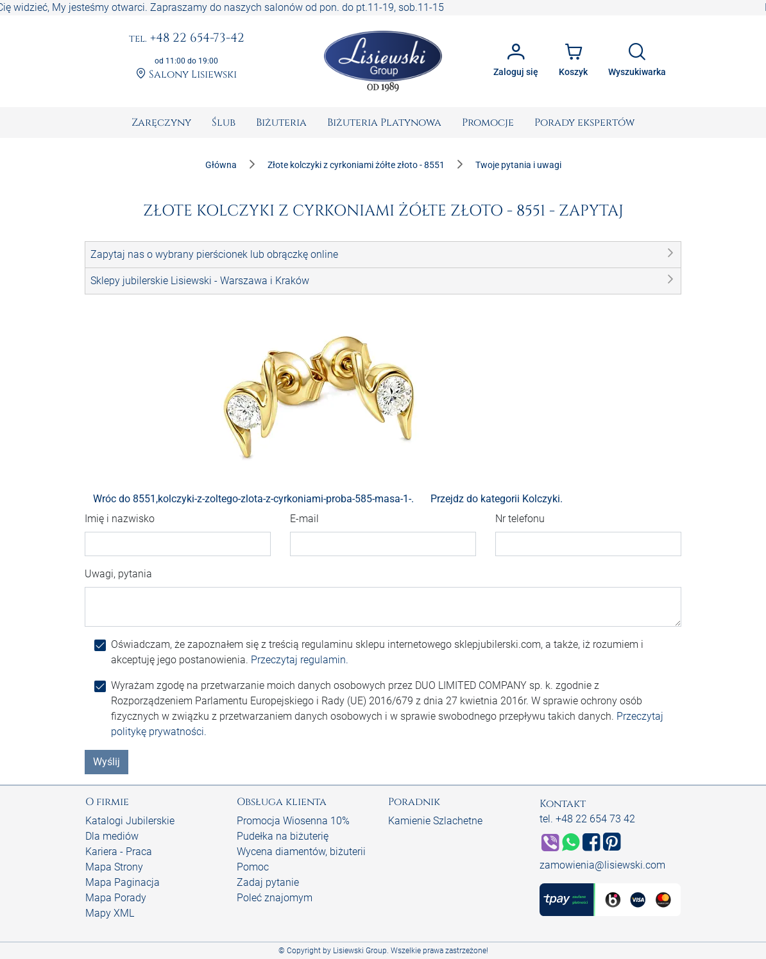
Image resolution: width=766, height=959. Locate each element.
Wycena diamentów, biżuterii (301, 851)
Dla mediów (112, 836)
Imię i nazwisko (120, 519)
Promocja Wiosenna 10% (293, 821)
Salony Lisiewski (186, 74)
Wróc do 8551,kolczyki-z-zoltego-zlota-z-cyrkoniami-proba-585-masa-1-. (253, 499)
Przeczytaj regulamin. (299, 660)
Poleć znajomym (274, 898)
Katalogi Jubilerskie (129, 821)
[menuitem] (161, 122)
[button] (383, 254)
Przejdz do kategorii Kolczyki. (496, 499)
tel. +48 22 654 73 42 (587, 819)
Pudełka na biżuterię (282, 836)
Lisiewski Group (360, 950)
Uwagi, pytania (118, 574)
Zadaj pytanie (268, 882)
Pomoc (253, 867)
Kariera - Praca (118, 851)
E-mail (304, 519)
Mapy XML (109, 913)
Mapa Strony (114, 867)
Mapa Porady (115, 898)
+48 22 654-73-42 (186, 38)
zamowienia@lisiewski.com (602, 865)
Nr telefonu (520, 519)
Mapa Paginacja (122, 882)
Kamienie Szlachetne (435, 821)
